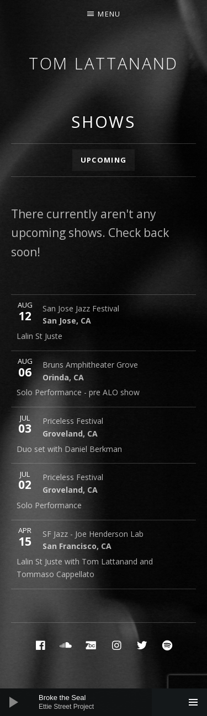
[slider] (109, 702)
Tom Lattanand (104, 63)
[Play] (14, 702)
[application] (103, 702)
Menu (109, 14)
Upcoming (103, 160)
